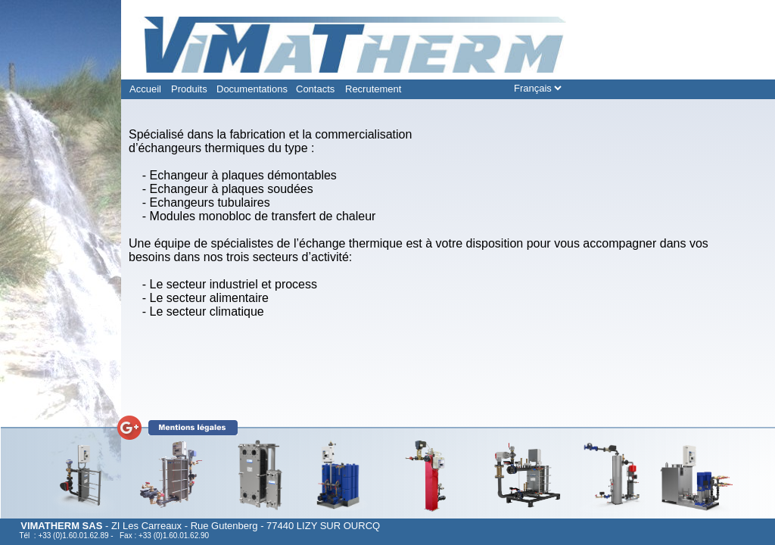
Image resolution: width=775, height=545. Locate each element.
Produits (189, 89)
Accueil (145, 89)
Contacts (315, 89)
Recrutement (373, 89)
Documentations (252, 89)
